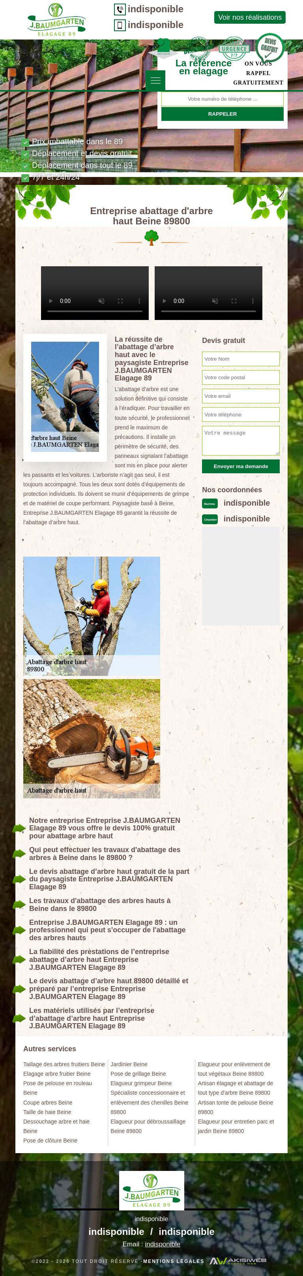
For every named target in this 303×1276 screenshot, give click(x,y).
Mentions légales (173, 1261)
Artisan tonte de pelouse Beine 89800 (235, 1107)
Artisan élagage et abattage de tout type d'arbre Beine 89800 (235, 1088)
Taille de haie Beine (47, 1112)
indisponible (150, 9)
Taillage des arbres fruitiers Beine (64, 1064)
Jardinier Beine (128, 1064)
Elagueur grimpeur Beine (141, 1083)
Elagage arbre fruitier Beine (56, 1074)
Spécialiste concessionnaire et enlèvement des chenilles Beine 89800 (149, 1102)
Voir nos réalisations (244, 17)
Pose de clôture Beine (50, 1140)
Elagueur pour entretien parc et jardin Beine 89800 (236, 1126)
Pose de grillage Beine (138, 1074)
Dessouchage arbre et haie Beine (56, 1126)
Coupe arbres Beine (48, 1102)
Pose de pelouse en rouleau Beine (57, 1088)
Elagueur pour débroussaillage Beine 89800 (147, 1126)
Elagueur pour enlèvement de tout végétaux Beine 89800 (234, 1069)
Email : (151, 1244)
